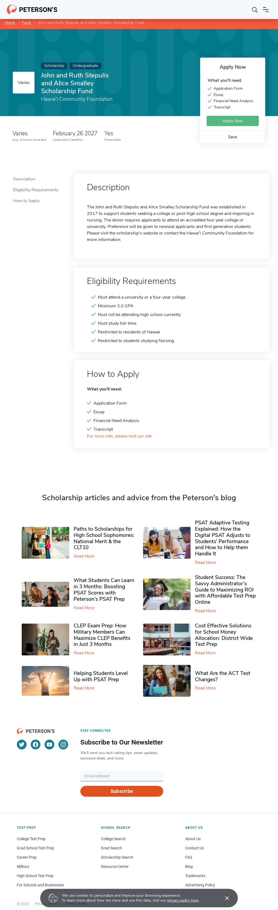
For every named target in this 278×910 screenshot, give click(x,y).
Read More (84, 556)
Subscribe (121, 791)
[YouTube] (49, 744)
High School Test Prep (35, 876)
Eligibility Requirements (35, 190)
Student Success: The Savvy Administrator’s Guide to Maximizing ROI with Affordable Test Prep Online (225, 590)
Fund (26, 22)
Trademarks (195, 876)
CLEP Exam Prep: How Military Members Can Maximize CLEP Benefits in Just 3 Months (102, 635)
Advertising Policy (200, 885)
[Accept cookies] (223, 898)
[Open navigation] (265, 9)
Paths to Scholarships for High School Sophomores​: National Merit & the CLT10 (104, 538)
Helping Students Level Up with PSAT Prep (101, 676)
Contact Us (194, 848)
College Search (113, 839)
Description (24, 179)
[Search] (254, 9)
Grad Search (111, 848)
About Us (193, 839)
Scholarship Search (117, 857)
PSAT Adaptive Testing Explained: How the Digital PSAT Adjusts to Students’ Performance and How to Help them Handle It (222, 538)
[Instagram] (63, 744)
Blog (189, 866)
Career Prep (27, 857)
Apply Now (232, 121)
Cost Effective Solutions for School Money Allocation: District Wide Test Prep (224, 635)
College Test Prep (31, 839)
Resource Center (115, 866)
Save (232, 137)
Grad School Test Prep (35, 848)
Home (9, 22)
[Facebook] (35, 744)
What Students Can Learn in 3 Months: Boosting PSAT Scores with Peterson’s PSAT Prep (104, 589)
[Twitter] (22, 744)
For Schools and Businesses (40, 885)
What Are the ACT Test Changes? (222, 676)
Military (23, 866)
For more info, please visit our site (119, 436)
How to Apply (26, 201)
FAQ (188, 857)
